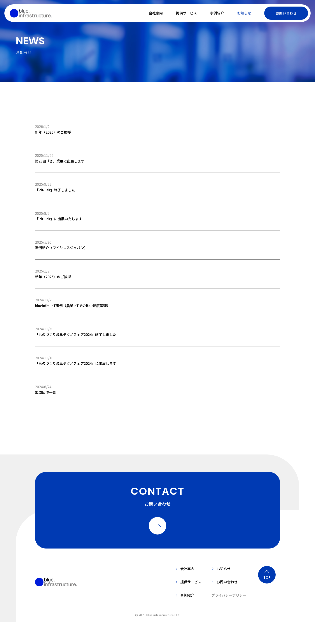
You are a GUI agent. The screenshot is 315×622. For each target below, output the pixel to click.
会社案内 (156, 13)
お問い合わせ (286, 13)
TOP (267, 577)
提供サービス (186, 13)
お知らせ (244, 13)
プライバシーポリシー (228, 595)
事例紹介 (217, 13)
